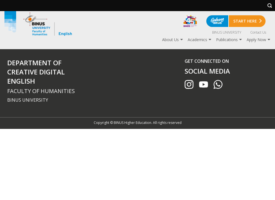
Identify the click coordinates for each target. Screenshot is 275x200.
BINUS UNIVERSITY (226, 32)
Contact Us (258, 32)
